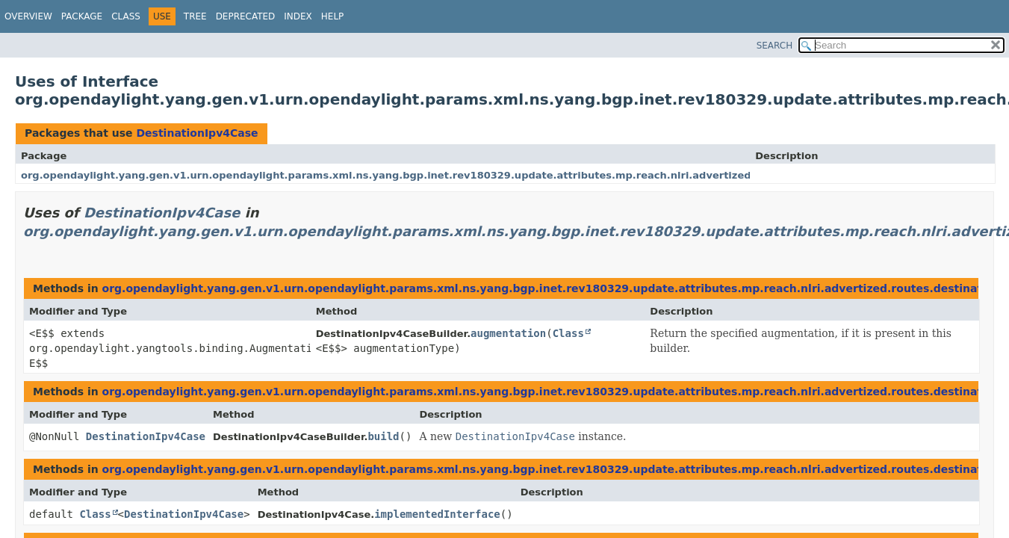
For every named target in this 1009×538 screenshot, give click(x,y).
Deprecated (246, 16)
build (383, 436)
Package (81, 16)
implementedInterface (437, 514)
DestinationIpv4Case (197, 133)
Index (298, 16)
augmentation (508, 333)
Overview (28, 16)
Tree (195, 16)
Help (332, 16)
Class (125, 16)
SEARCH (775, 45)
